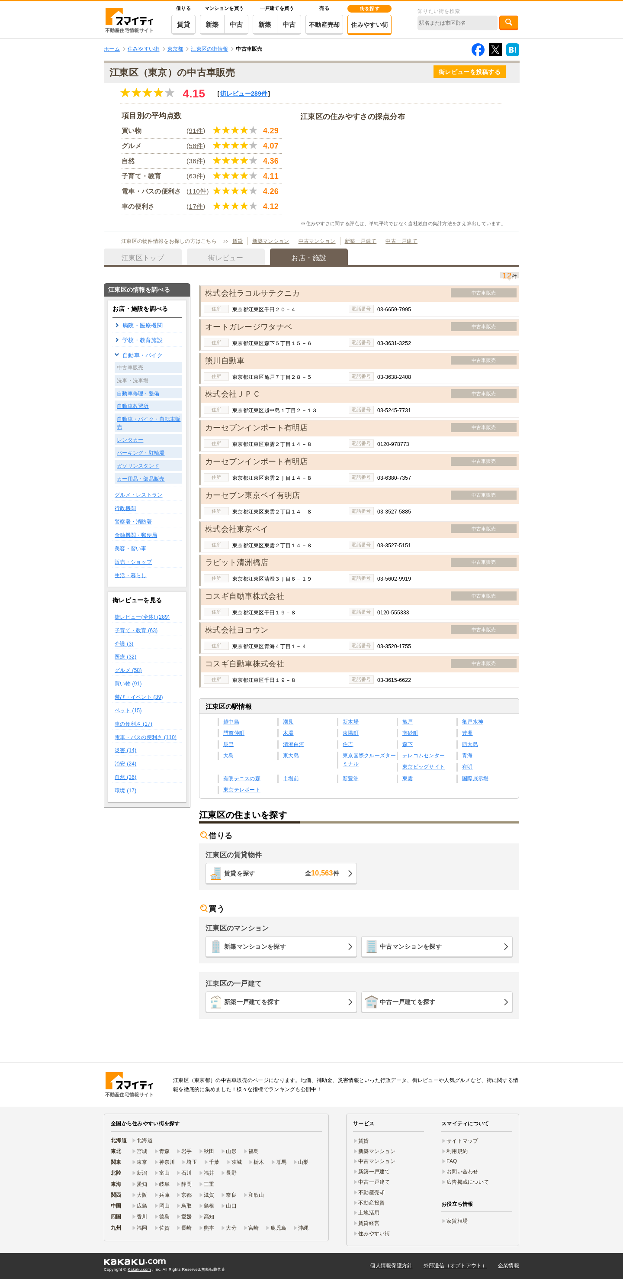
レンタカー (130, 440)
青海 (467, 756)
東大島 (291, 756)
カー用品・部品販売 (141, 479)
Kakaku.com (139, 1269)
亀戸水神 (472, 722)
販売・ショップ (133, 562)
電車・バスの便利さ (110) (146, 737)
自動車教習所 (133, 406)
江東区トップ (143, 258)
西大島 (470, 744)
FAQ (451, 1161)
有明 (467, 767)
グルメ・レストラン (139, 495)
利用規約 (457, 1151)
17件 (196, 206)
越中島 (231, 722)
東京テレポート (241, 790)
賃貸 (183, 24)
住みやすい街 (369, 24)
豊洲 (467, 733)
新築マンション (270, 241)
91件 (196, 130)
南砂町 (410, 733)
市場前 (291, 778)
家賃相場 (457, 1221)
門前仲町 (233, 733)
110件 (197, 191)
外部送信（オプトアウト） (455, 1266)
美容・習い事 (131, 549)
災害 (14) (125, 750)
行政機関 (125, 508)
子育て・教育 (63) (136, 630)
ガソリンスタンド (138, 466)
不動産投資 (371, 1203)
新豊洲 (351, 778)
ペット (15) (128, 710)
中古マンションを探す (411, 946)
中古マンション (317, 241)
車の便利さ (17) (133, 724)
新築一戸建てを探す (252, 1001)
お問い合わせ (462, 1172)
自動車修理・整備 (138, 394)
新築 (212, 24)
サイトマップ (462, 1141)
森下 (407, 744)
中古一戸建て (401, 241)
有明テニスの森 (241, 778)
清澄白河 (293, 744)
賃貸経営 (368, 1223)
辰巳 (228, 744)
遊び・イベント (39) (139, 697)
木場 (288, 733)
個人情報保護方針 (391, 1266)
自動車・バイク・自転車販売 (148, 423)
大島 (228, 756)
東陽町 (351, 733)
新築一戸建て (361, 241)
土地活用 (368, 1213)
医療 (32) (125, 657)
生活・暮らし (131, 575)
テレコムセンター (423, 756)
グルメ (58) (128, 670)
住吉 (348, 744)
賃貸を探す (281, 873)
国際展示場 (475, 778)
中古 (236, 24)
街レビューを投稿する (470, 71)
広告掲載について (467, 1182)
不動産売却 (324, 24)
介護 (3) (124, 644)
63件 (196, 176)
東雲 (407, 778)
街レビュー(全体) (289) (142, 617)
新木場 (351, 722)
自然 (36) (125, 777)
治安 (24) (125, 764)
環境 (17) (125, 791)
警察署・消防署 (133, 522)
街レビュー (244, 93)
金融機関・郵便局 (136, 535)
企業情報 (508, 1266)
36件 (196, 161)
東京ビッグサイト (423, 767)
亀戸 (407, 722)
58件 (196, 145)
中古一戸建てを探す (408, 1001)
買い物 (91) (128, 684)
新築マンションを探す (255, 946)
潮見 (288, 722)
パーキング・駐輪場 (141, 453)
